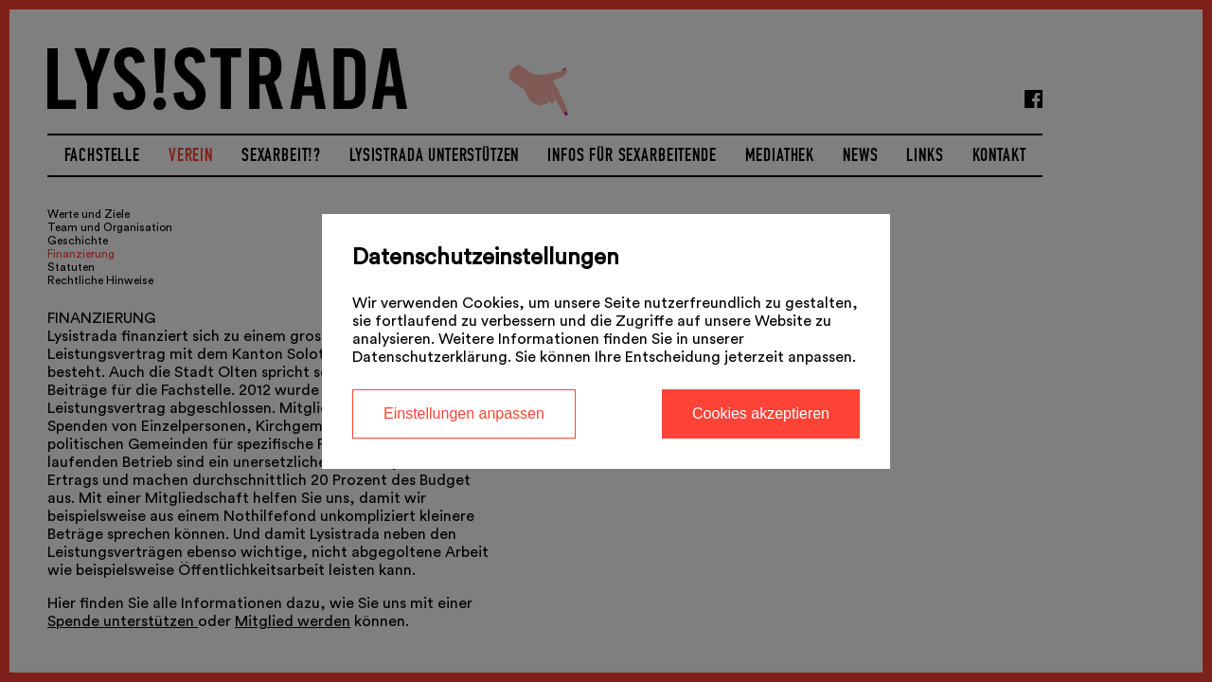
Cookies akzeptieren (760, 413)
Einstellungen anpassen (463, 413)
